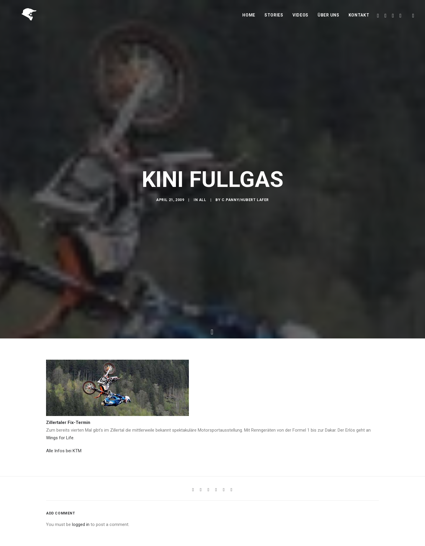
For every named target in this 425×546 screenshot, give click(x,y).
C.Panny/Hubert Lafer (245, 224)
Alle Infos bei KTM (63, 490)
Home (248, 19)
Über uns (328, 19)
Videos (300, 19)
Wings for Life (59, 477)
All (202, 224)
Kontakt (359, 19)
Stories (273, 19)
